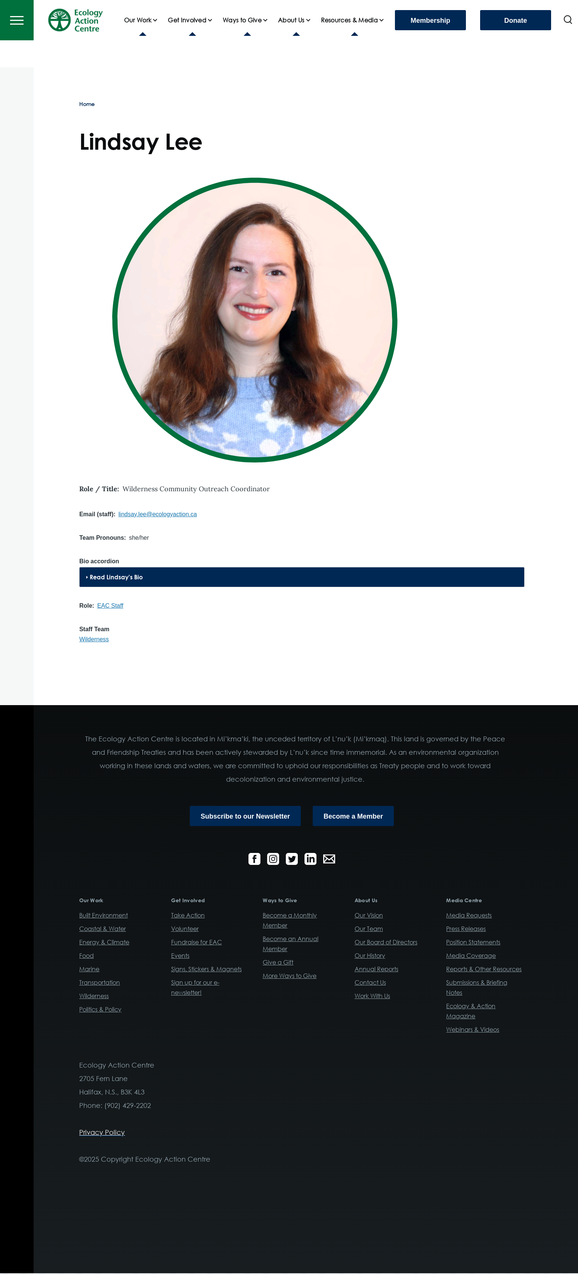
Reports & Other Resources (484, 969)
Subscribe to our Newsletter (245, 816)
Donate (515, 47)
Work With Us (372, 996)
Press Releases (466, 929)
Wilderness (94, 639)
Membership (430, 47)
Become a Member (353, 816)
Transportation (99, 983)
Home (87, 104)
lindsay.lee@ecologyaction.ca (157, 514)
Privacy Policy (102, 1132)
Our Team (369, 929)
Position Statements (473, 942)
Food (86, 956)
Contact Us (370, 983)
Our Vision (369, 915)
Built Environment (103, 915)
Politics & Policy (100, 1009)
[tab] (302, 577)
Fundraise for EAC (196, 942)
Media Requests (469, 915)
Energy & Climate (104, 942)
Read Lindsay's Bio (116, 577)
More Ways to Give (289, 976)
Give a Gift (278, 962)
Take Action (188, 915)
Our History (370, 956)
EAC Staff (110, 606)
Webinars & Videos (472, 1030)
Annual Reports (376, 969)
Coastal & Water (102, 929)
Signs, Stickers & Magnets (206, 969)
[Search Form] (568, 47)
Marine (89, 969)
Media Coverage (471, 956)
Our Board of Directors (386, 942)
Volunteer (185, 929)
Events (180, 956)
